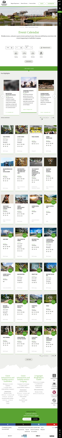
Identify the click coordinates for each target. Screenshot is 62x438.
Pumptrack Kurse (34, 306)
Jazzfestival (27, 431)
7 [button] (32, 24)
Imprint (27, 429)
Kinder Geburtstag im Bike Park (20, 208)
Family (47, 306)
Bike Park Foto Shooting (35, 240)
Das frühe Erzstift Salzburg (48, 170)
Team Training (6, 136)
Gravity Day (34, 274)
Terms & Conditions (34, 429)
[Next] (54, 16)
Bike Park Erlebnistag (6, 306)
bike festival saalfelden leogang (11, 94)
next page (29, 359)
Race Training (6, 337)
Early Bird (5, 239)
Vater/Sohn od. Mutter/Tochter (21, 338)
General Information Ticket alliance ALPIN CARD (29, 427)
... (50, 117)
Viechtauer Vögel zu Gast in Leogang (7, 208)
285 (53, 117)
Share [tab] (59, 435)
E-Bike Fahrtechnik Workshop (49, 339)
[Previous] (3, 96)
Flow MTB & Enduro (34, 338)
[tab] (59, 1)
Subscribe (35, 419)
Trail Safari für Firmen (21, 240)
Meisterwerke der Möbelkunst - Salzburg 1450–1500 (21, 171)
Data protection (20, 429)
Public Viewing (35, 136)
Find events (28, 61)
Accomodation (51, 3)
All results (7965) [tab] (29, 69)
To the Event (29, 21)
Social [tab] (59, 431)
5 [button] (29, 24)
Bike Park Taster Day (50, 275)
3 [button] (26, 24)
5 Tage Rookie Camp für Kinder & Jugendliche (50, 241)
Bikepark (43, 429)
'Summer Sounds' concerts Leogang (45, 94)
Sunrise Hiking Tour (35, 207)
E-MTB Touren (20, 136)
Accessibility (34, 431)
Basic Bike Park (21, 274)
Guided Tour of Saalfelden (6, 275)
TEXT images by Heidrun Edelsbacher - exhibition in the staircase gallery (36, 172)
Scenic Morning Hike (50, 207)
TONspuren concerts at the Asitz (28, 91)
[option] (28, 16)
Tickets (41, 3)
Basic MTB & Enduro (20, 306)
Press (42, 427)
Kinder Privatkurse (49, 137)
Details (27, 114)
